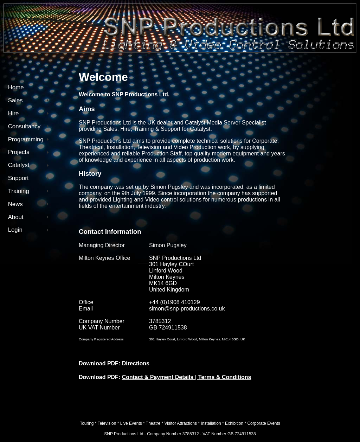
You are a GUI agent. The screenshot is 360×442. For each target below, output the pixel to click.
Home (16, 87)
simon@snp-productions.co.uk (187, 309)
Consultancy (24, 126)
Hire (13, 113)
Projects (19, 152)
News (15, 204)
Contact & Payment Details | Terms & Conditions (186, 377)
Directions (135, 363)
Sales (15, 100)
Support (18, 178)
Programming (26, 139)
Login (15, 229)
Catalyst (19, 165)
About (16, 217)
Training (18, 191)
